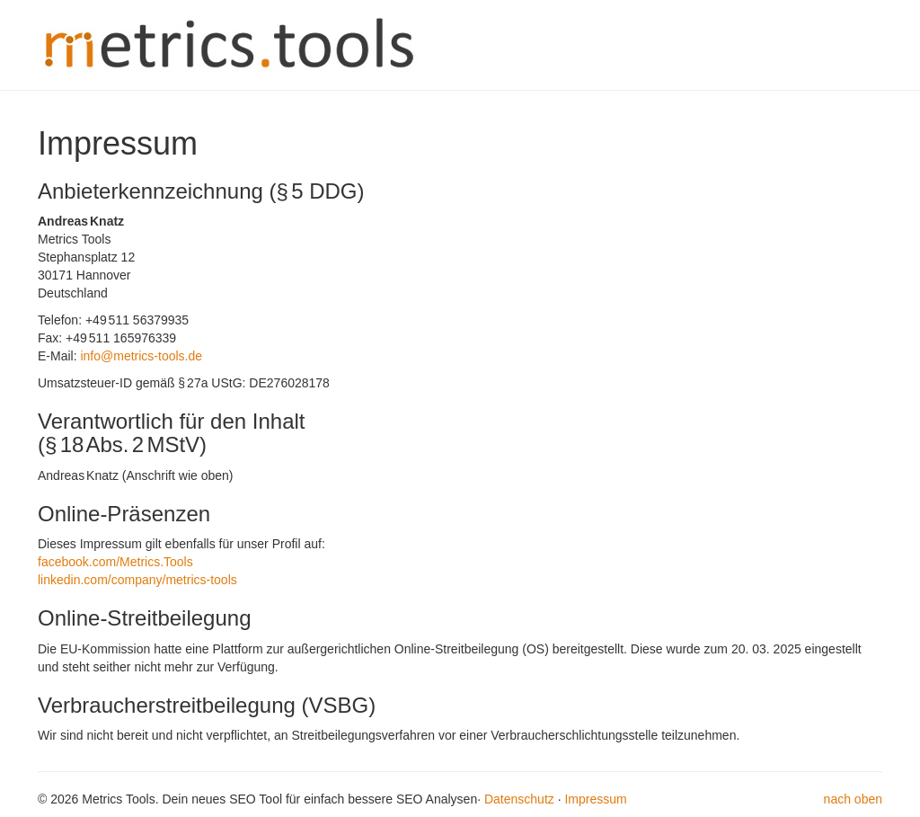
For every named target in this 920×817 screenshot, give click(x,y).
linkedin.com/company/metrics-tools (137, 580)
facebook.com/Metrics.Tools (115, 562)
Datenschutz (519, 799)
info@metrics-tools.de (141, 356)
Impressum (595, 799)
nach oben (853, 799)
